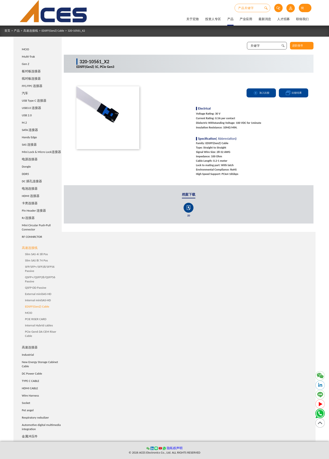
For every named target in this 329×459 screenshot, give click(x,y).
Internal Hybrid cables (39, 325)
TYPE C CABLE (30, 381)
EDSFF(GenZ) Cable (53, 30)
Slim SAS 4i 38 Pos (36, 254)
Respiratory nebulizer (35, 417)
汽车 (25, 93)
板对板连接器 (31, 71)
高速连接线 (30, 30)
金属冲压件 (30, 436)
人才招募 (283, 19)
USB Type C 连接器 (34, 100)
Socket (26, 403)
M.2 (24, 122)
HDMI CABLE (30, 388)
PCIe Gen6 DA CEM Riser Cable (40, 334)
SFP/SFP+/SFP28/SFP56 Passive (40, 269)
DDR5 (25, 174)
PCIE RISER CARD (35, 319)
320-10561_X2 (76, 30)
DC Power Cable (32, 373)
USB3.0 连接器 (31, 108)
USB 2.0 (27, 115)
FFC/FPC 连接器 (32, 86)
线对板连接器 (31, 78)
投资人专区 (213, 19)
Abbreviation (227, 138)
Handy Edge (29, 137)
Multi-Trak (28, 56)
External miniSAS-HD (38, 294)
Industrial (28, 355)
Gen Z (25, 64)
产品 (230, 19)
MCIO (25, 49)
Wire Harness (30, 395)
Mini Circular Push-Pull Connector (36, 227)
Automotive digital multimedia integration (41, 427)
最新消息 (264, 19)
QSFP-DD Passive (35, 288)
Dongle (26, 166)
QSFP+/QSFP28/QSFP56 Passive (40, 279)
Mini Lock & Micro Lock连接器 (41, 152)
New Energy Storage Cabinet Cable (40, 364)
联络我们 (302, 19)
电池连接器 (30, 188)
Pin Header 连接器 (34, 210)
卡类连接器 (30, 203)
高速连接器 (30, 347)
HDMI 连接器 (30, 196)
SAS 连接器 (29, 144)
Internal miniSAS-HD (38, 300)
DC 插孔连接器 (32, 181)
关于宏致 (192, 19)
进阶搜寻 (297, 45)
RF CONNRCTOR (32, 237)
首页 (7, 30)
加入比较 (261, 93)
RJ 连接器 (28, 218)
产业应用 (246, 19)
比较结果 (293, 93)
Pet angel (28, 410)
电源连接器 (30, 159)
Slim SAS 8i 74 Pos (36, 260)
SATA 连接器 (30, 130)
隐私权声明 (175, 448)
